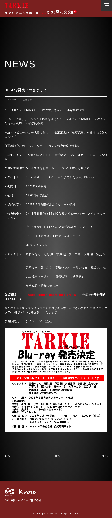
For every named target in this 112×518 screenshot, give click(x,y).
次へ (105, 456)
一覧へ (56, 456)
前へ (7, 456)
